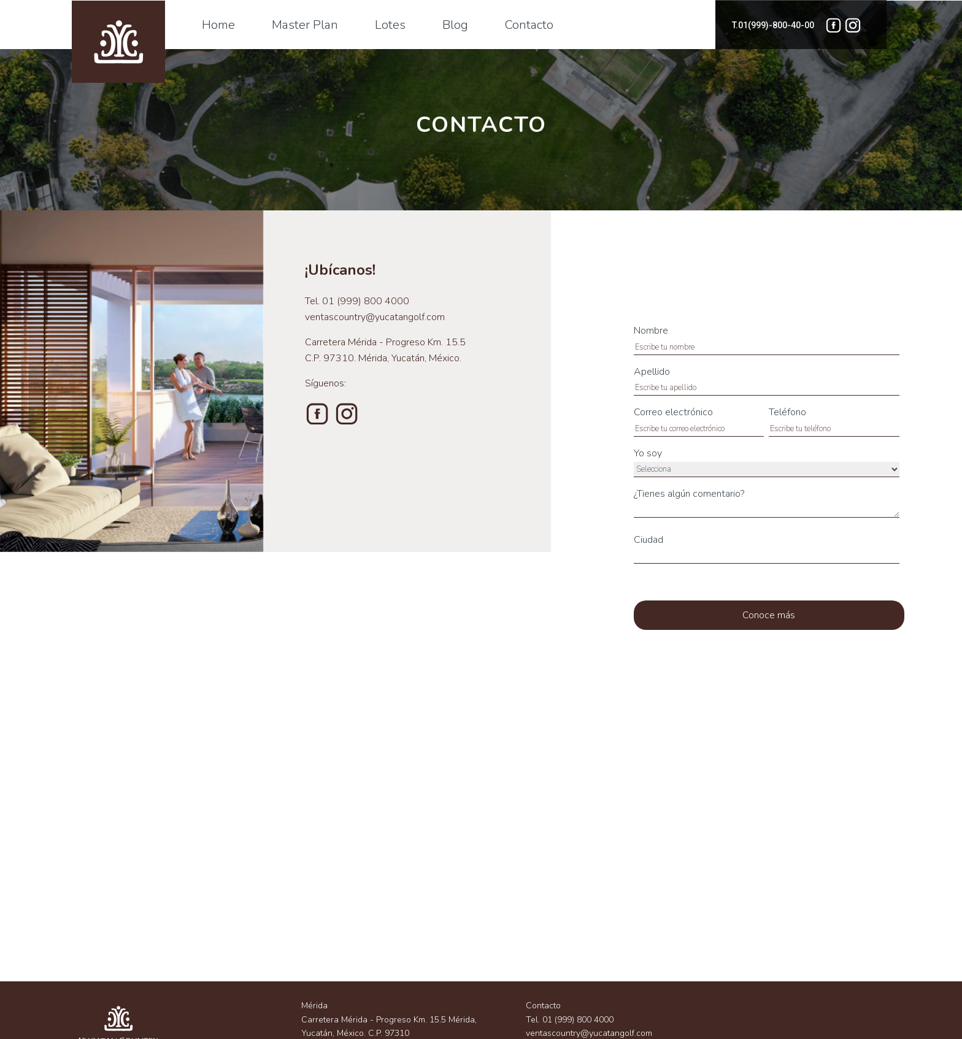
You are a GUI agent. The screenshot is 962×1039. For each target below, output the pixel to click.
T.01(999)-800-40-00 (773, 25)
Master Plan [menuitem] (305, 25)
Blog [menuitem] (455, 25)
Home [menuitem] (218, 25)
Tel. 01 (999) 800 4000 (570, 1020)
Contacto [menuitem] (529, 25)
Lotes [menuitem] (390, 25)
